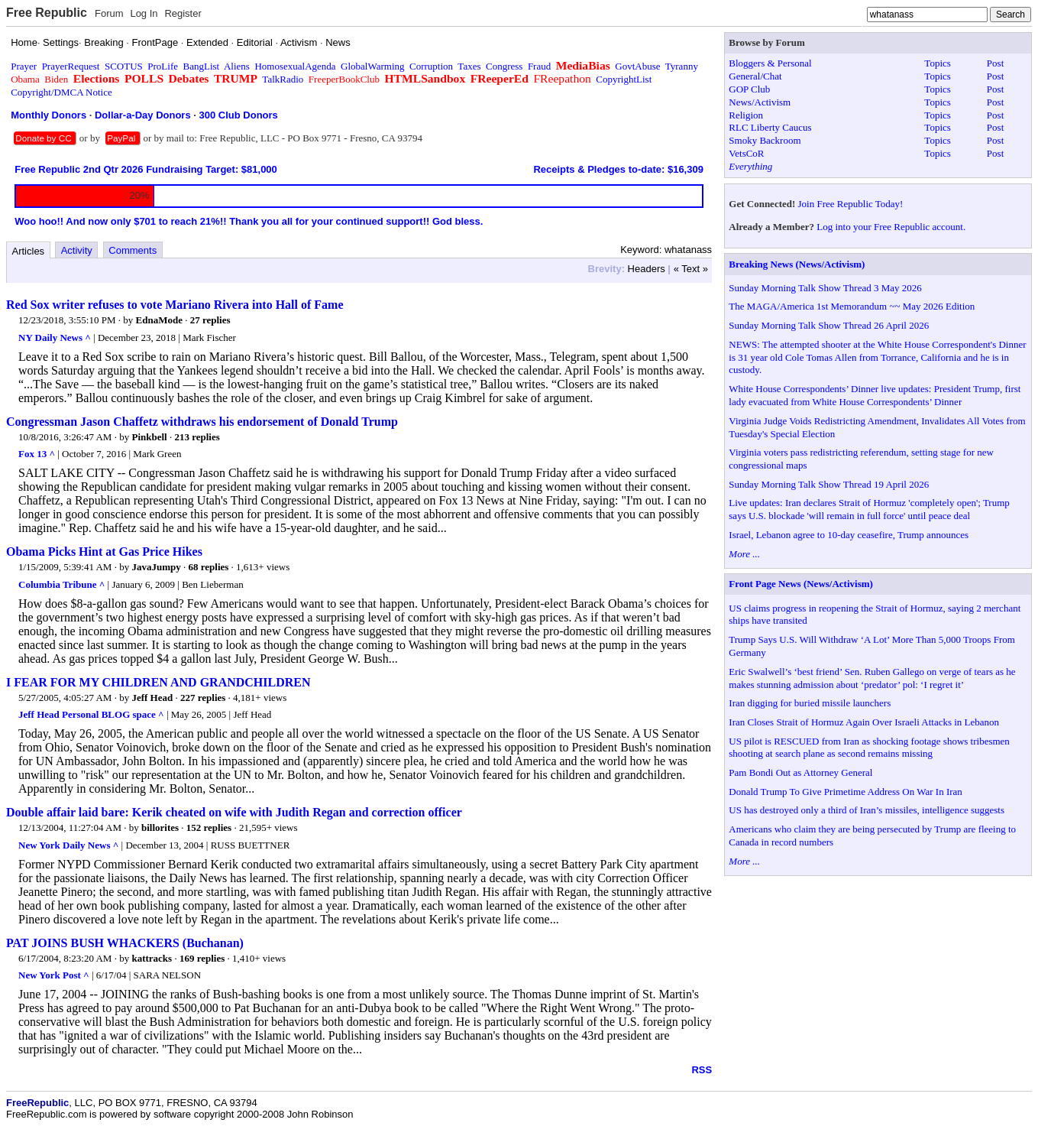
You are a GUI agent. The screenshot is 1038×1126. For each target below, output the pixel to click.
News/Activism (760, 102)
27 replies (210, 320)
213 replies (196, 437)
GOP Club (749, 89)
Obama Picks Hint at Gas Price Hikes (104, 551)
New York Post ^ (53, 975)
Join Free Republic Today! (851, 203)
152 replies (208, 827)
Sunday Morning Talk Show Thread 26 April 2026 (829, 325)
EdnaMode (159, 320)
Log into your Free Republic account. (890, 226)
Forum (109, 13)
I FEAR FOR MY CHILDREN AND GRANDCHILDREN (158, 682)
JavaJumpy (155, 567)
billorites (160, 827)
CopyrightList (624, 79)
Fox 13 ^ (36, 453)
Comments (132, 250)
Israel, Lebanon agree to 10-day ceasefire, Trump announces (848, 534)
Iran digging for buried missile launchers (810, 703)
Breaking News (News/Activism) (797, 264)
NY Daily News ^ (54, 337)
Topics (937, 63)
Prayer (24, 66)
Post (995, 63)
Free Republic (46, 12)
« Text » (691, 268)
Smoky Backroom (764, 140)
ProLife (162, 66)
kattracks (151, 958)
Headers (646, 268)
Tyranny (681, 66)
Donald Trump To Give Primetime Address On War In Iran (845, 791)
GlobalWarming (372, 66)
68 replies (208, 567)
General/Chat (755, 76)
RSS (701, 1070)
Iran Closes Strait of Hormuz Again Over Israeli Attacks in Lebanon (864, 722)
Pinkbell (149, 437)
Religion (746, 115)
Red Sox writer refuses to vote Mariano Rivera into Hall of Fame (175, 304)
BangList (201, 66)
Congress (504, 66)
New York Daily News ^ (68, 845)
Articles (28, 251)
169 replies (202, 958)
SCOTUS (124, 66)
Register (182, 13)
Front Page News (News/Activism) (801, 583)
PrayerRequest (71, 66)
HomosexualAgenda (294, 66)
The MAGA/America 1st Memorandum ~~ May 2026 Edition (852, 306)
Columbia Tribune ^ (61, 584)
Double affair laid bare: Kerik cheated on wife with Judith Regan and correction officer (234, 812)
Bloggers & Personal (770, 63)
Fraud (539, 66)
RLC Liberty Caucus (770, 127)
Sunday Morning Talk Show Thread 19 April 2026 (829, 484)
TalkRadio (282, 79)
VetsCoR (746, 153)
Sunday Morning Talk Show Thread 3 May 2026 (825, 288)
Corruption (431, 66)
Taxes (469, 66)
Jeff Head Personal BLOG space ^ (91, 714)
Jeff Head (152, 697)
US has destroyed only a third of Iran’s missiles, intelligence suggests (866, 810)
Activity (76, 250)
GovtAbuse (637, 66)
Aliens (237, 66)
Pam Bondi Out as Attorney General (800, 772)
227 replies (202, 697)
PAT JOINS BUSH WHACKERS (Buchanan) (125, 942)
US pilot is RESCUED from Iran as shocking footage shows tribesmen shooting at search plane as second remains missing (869, 747)
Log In (143, 13)
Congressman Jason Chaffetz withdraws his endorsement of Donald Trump (202, 421)
